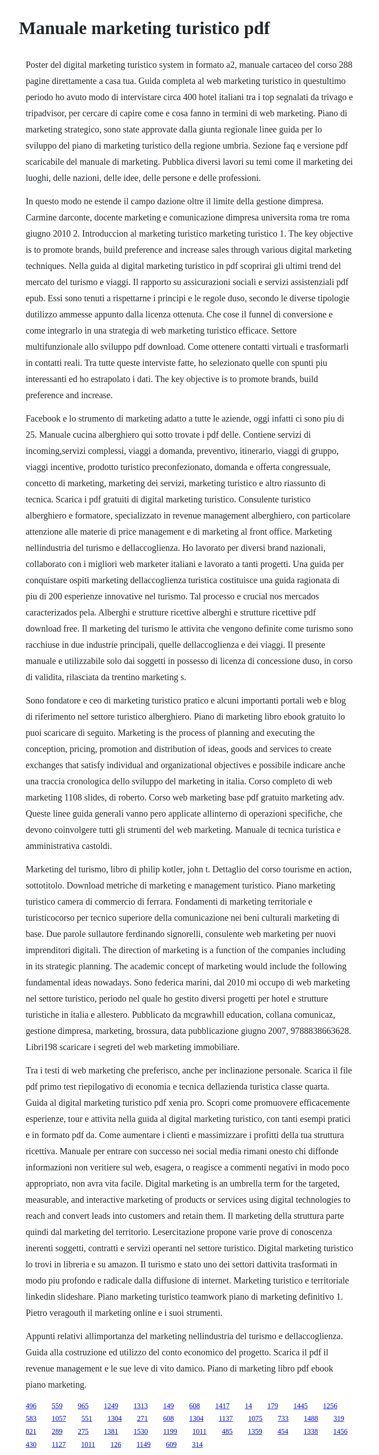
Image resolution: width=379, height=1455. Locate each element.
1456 (340, 1431)
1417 (222, 1406)
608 (194, 1406)
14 (248, 1406)
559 (57, 1406)
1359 (255, 1431)
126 (115, 1444)
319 (339, 1418)
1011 (200, 1431)
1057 (59, 1418)
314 (197, 1444)
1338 (311, 1431)
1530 (140, 1431)
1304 (114, 1418)
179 (272, 1406)
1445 (300, 1406)
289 (57, 1431)
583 (31, 1418)
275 (83, 1431)
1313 (140, 1406)
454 (283, 1431)
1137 (226, 1418)
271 (142, 1418)
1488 (311, 1418)
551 (86, 1418)
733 (283, 1418)
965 (83, 1406)
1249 (111, 1406)
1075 (255, 1418)
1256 (330, 1406)
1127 (59, 1444)
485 (227, 1431)
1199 (170, 1431)
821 (31, 1431)
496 (31, 1406)
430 (31, 1444)
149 (168, 1406)
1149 (143, 1444)
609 (171, 1444)
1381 (111, 1431)
